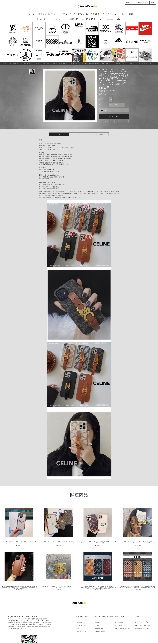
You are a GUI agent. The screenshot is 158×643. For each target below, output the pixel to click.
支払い (153, 2)
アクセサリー (113, 14)
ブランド (145, 2)
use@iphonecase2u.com (142, 628)
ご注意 (97, 625)
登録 (127, 2)
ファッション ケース (58, 19)
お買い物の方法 (80, 622)
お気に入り (106, 121)
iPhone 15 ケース (67, 14)
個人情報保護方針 (100, 631)
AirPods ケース (97, 14)
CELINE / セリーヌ (116, 94)
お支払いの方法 (80, 625)
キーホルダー (42, 19)
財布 (131, 14)
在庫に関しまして (81, 631)
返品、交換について (121, 625)
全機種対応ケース (76, 19)
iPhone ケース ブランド (47, 14)
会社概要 (98, 622)
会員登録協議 (99, 628)
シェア (121, 121)
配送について (80, 628)
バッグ (123, 14)
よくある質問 (119, 622)
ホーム (32, 14)
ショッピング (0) (136, 2)
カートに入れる (113, 116)
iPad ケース (83, 14)
